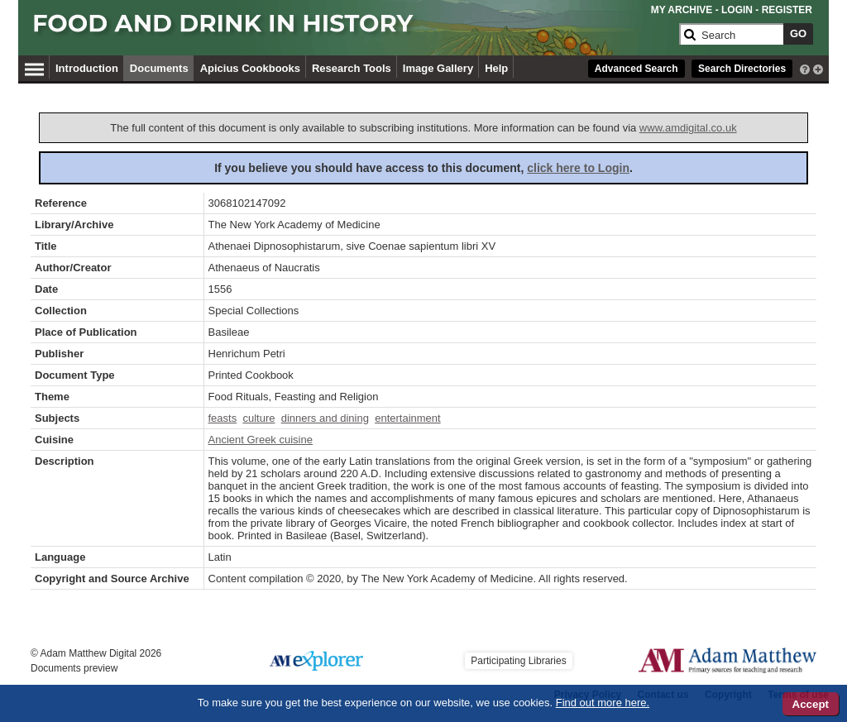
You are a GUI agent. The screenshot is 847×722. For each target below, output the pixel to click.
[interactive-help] (805, 67)
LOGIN (737, 10)
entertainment (408, 418)
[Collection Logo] (353, 30)
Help (496, 68)
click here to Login (578, 168)
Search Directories (742, 68)
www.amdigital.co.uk (688, 128)
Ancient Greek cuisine (260, 439)
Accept (810, 704)
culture (258, 418)
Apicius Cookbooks (250, 68)
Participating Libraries (518, 661)
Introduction (86, 68)
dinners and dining (325, 418)
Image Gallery (438, 68)
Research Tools (351, 68)
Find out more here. (602, 702)
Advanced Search (636, 68)
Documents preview (74, 668)
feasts (222, 418)
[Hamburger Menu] (34, 67)
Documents (159, 68)
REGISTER (787, 10)
